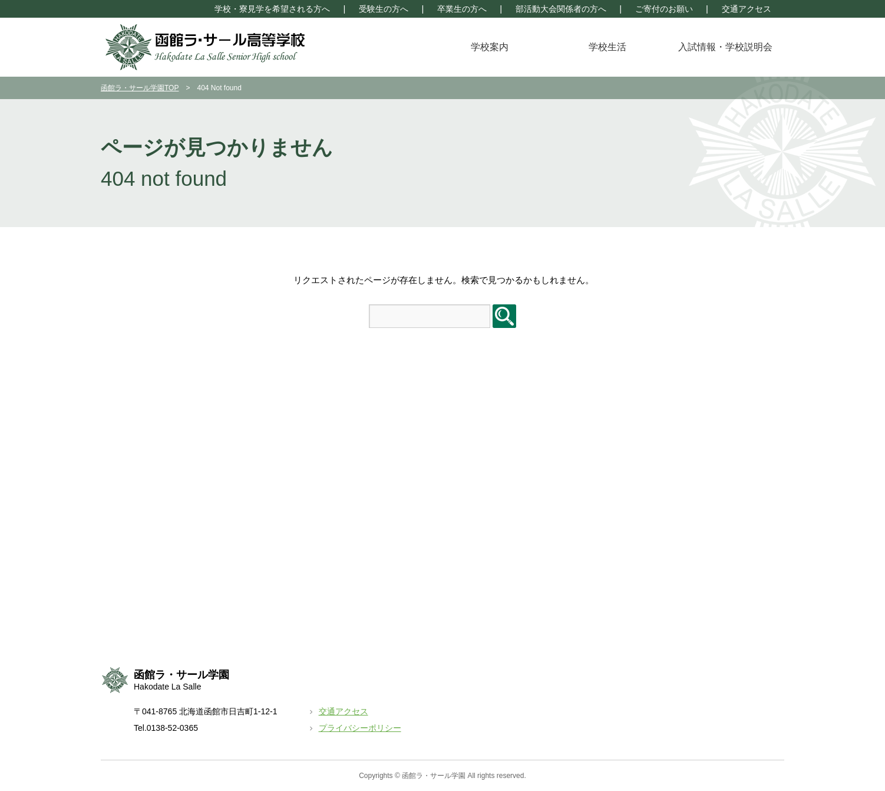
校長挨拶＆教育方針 (160, 431)
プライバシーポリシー (360, 728)
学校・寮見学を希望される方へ (272, 9)
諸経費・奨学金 (151, 480)
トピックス (655, 447)
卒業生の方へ (462, 9)
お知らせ (651, 431)
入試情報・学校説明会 (725, 47)
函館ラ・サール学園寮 (676, 577)
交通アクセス (746, 9)
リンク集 (651, 610)
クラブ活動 (314, 447)
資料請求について (497, 463)
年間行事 (309, 431)
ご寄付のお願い (664, 9)
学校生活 (607, 47)
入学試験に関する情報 (505, 447)
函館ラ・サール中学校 (676, 561)
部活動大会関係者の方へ (561, 9)
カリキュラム (147, 463)
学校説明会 (485, 431)
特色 (131, 447)
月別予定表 (655, 463)
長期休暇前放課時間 (672, 480)
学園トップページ (736, 26)
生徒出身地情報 (151, 496)
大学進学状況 (147, 512)
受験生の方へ (383, 9)
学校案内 (489, 47)
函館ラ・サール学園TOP (140, 88)
